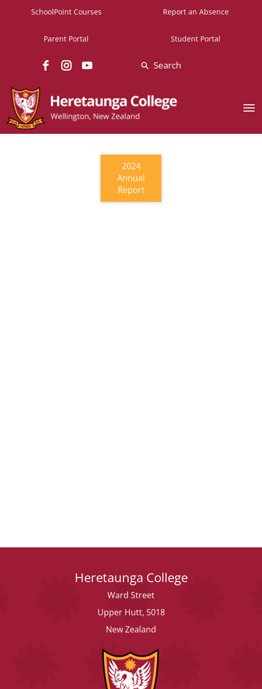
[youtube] (87, 65)
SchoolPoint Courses (66, 12)
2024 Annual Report (131, 178)
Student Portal (195, 39)
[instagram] (66, 65)
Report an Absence (196, 12)
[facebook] (45, 65)
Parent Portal (66, 39)
